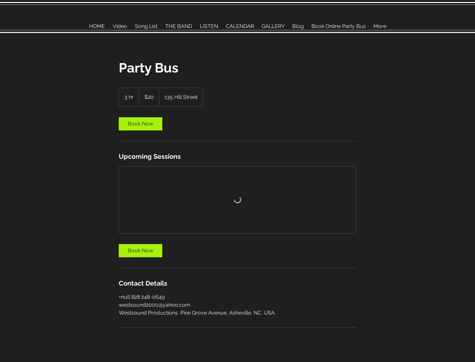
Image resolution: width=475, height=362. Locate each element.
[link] (140, 123)
